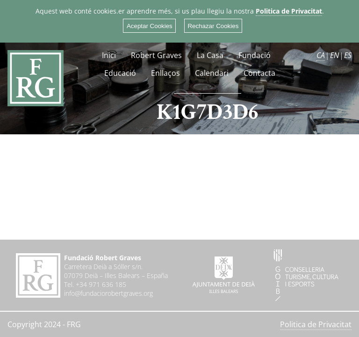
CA (320, 55)
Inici (109, 55)
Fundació (254, 55)
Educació (120, 73)
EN (334, 55)
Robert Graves (156, 55)
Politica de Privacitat (289, 11)
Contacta (259, 73)
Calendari (212, 73)
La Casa (210, 55)
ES (348, 55)
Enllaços (165, 73)
